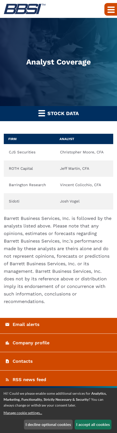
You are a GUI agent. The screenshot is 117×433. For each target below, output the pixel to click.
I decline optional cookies (48, 424)
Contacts (23, 361)
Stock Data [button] (58, 113)
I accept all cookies (93, 424)
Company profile (31, 342)
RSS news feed (29, 379)
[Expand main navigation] (110, 9)
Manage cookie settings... (23, 413)
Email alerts (26, 324)
